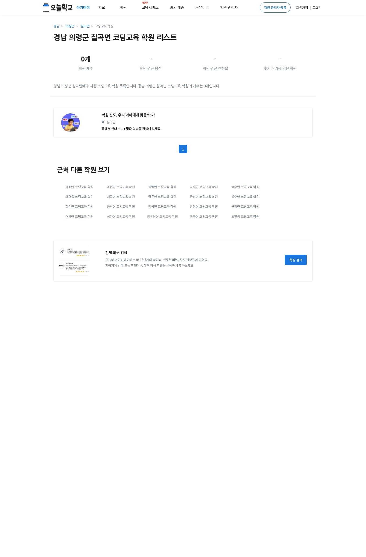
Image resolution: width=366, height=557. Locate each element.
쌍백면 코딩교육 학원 (162, 230)
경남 (56, 26)
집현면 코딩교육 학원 (204, 250)
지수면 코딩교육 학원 (204, 230)
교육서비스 (150, 6)
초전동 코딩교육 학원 (245, 260)
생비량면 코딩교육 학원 (162, 260)
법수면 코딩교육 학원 (245, 230)
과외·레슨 (177, 7)
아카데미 (83, 7)
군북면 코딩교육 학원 (245, 250)
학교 (101, 7)
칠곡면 (85, 26)
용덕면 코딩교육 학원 (121, 250)
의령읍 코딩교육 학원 (79, 240)
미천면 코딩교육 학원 (121, 230)
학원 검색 (295, 303)
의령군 (70, 26)
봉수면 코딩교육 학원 (245, 240)
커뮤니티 (202, 7)
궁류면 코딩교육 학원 (162, 240)
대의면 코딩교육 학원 (79, 260)
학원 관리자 (229, 7)
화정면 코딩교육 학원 (79, 250)
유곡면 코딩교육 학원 (204, 260)
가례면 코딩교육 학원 (79, 230)
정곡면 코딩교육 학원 (162, 250)
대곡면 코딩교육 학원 (121, 240)
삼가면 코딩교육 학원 (121, 260)
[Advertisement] (183, 126)
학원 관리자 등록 (275, 7)
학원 (123, 7)
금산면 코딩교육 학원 (204, 240)
